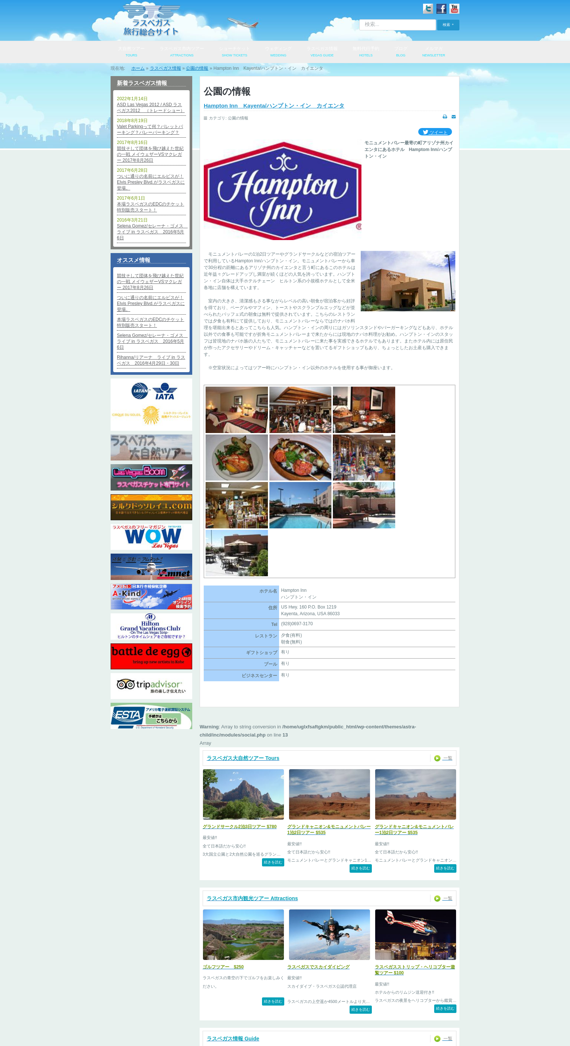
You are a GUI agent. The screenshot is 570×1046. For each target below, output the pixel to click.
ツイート (435, 132)
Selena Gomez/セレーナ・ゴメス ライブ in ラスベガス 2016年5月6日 (151, 231)
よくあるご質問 (338, 1013)
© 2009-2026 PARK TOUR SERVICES (285, 1035)
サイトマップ (419, 1013)
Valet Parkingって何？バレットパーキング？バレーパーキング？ (150, 129)
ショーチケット (234, 52)
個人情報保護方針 (206, 1013)
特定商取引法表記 (292, 1013)
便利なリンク (379, 1013)
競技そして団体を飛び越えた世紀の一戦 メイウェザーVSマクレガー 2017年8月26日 (150, 154)
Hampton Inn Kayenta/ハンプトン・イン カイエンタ (274, 105)
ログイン (135, 1013)
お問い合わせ (249, 1013)
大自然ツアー (131, 52)
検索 (446, 25)
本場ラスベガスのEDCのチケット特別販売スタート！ (150, 207)
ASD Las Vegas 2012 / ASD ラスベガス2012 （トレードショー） (151, 107)
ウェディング (278, 52)
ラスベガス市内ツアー (182, 52)
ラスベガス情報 (322, 52)
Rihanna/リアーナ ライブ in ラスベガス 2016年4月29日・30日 (151, 360)
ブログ (400, 52)
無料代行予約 (366, 52)
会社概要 (166, 1013)
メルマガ (433, 52)
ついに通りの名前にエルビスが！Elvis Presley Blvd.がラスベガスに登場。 (151, 182)
